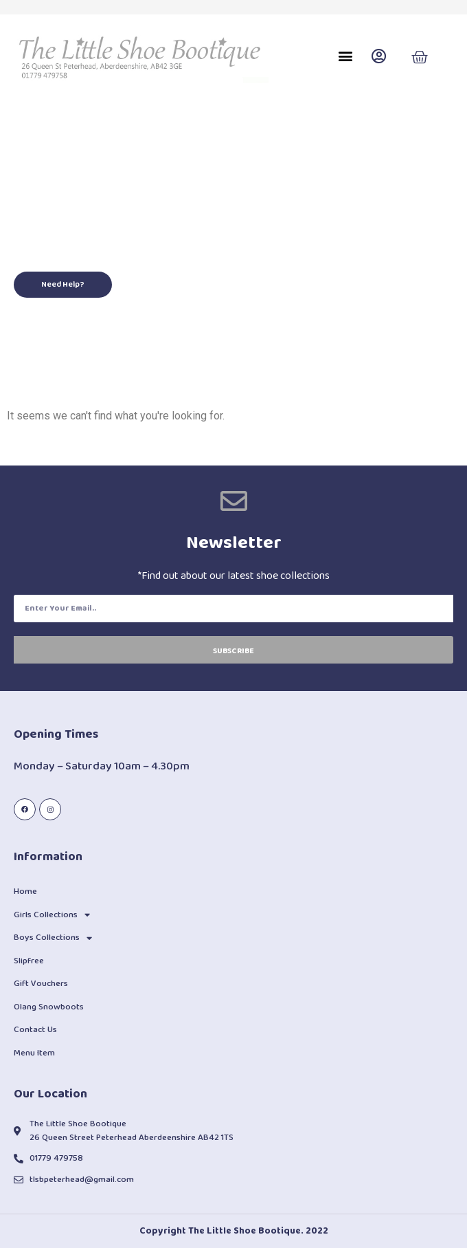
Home (25, 891)
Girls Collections (52, 915)
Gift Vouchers (41, 983)
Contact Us (35, 1029)
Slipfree (29, 961)
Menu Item (34, 1053)
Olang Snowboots (49, 1007)
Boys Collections (53, 938)
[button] (345, 56)
